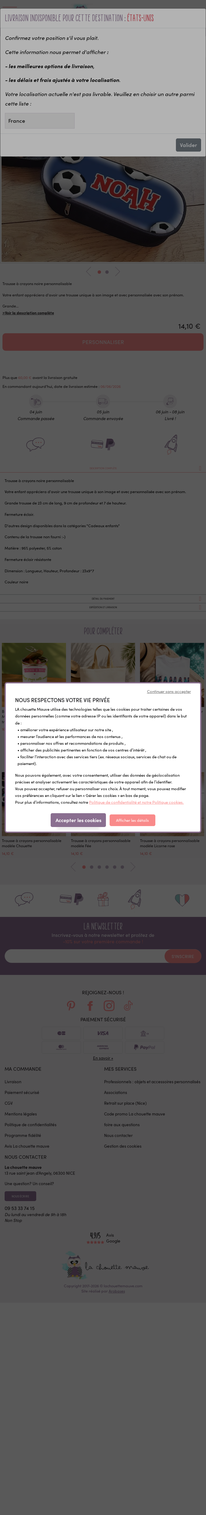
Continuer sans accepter (169, 691)
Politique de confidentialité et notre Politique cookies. (136, 802)
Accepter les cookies (78, 820)
